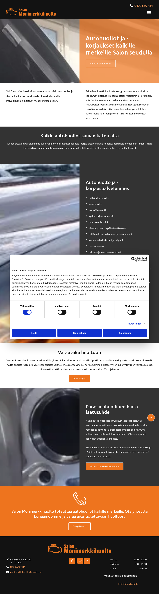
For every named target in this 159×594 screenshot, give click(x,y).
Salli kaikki (125, 333)
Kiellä (34, 333)
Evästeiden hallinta (128, 583)
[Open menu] (149, 12)
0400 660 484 (17, 566)
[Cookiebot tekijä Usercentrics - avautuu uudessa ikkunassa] (133, 259)
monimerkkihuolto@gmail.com (25, 571)
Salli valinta (79, 333)
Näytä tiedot (134, 323)
